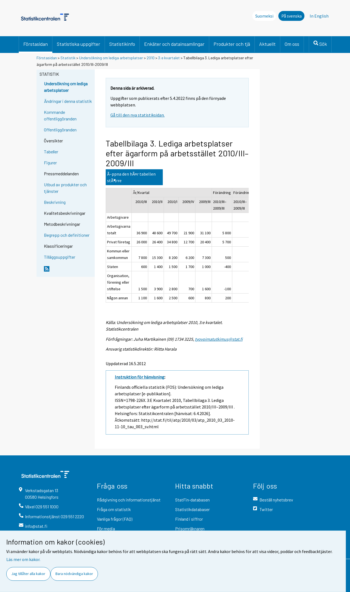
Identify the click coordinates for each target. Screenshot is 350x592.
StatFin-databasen (192, 499)
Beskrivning (55, 202)
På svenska (291, 16)
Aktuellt (267, 44)
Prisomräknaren (190, 528)
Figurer (50, 162)
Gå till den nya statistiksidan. (137, 115)
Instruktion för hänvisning (139, 377)
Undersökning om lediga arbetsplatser (111, 57)
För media (106, 528)
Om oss (292, 44)
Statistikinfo (122, 44)
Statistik (67, 57)
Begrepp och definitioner (66, 235)
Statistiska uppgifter (78, 44)
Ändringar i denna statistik (68, 101)
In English (319, 16)
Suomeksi (264, 16)
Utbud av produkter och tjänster (65, 188)
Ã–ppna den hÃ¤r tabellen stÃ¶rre (131, 177)
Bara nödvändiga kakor (74, 573)
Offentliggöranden (60, 129)
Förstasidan (35, 44)
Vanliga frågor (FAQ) (114, 518)
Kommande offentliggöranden (60, 115)
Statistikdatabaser (192, 509)
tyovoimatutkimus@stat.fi (219, 339)
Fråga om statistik (114, 509)
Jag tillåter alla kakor (28, 573)
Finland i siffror (189, 518)
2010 (151, 57)
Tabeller (51, 151)
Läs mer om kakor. (23, 559)
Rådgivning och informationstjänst (129, 499)
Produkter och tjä (232, 44)
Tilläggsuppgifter (59, 257)
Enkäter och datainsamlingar (174, 44)
